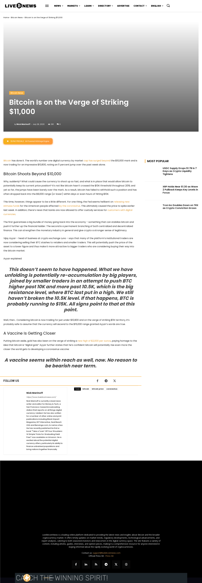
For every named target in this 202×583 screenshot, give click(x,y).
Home (6, 17)
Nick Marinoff (23, 124)
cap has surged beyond (97, 160)
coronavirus (111, 389)
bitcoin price (98, 389)
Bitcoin (7, 160)
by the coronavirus (69, 206)
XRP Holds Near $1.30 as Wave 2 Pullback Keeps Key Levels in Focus (180, 189)
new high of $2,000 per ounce (94, 340)
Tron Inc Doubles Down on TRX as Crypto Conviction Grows (180, 207)
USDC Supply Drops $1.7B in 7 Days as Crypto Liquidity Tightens (180, 171)
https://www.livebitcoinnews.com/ (41, 397)
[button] (168, 5)
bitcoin (86, 389)
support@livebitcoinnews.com (106, 552)
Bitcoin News (17, 17)
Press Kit (109, 556)
